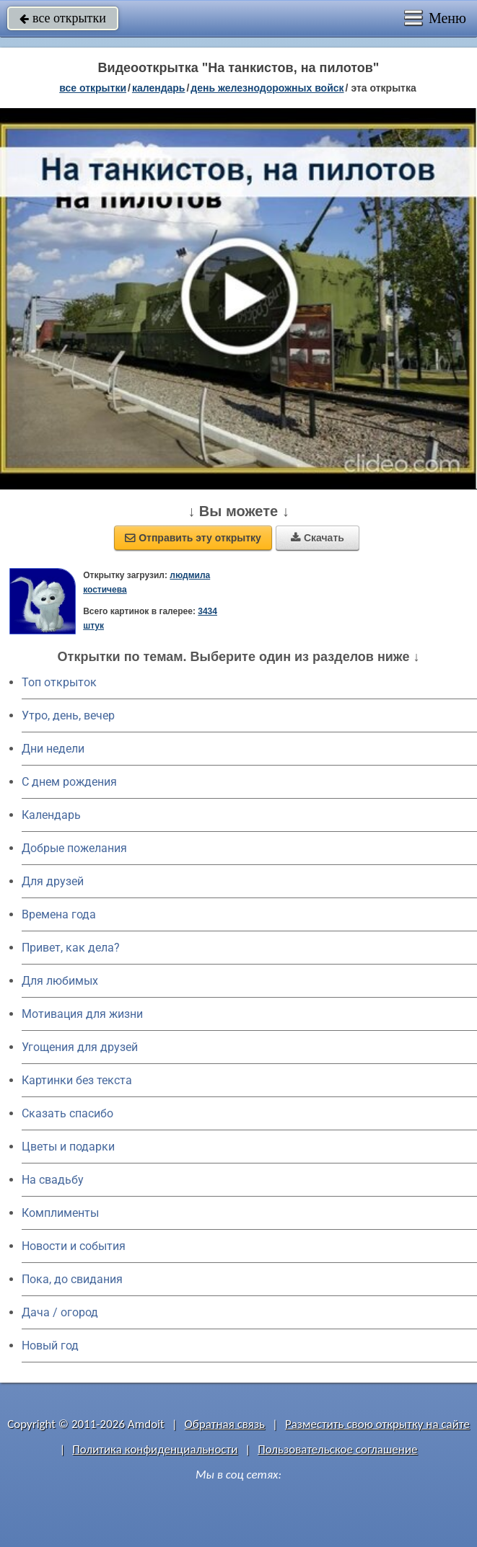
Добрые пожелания (74, 848)
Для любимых (60, 981)
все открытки (62, 18)
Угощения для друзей (80, 1047)
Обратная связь (225, 1424)
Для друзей (53, 881)
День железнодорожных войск (267, 88)
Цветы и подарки (68, 1146)
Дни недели (53, 748)
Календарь (158, 88)
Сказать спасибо (67, 1113)
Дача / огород (60, 1312)
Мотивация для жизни (82, 1014)
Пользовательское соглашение (337, 1449)
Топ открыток (59, 682)
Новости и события (74, 1246)
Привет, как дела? (71, 947)
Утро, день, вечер (68, 715)
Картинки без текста (77, 1080)
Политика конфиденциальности (154, 1449)
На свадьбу (53, 1180)
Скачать (317, 538)
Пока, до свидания (72, 1279)
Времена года (59, 914)
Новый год (50, 1345)
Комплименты (60, 1213)
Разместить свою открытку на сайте (377, 1424)
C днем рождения (69, 782)
